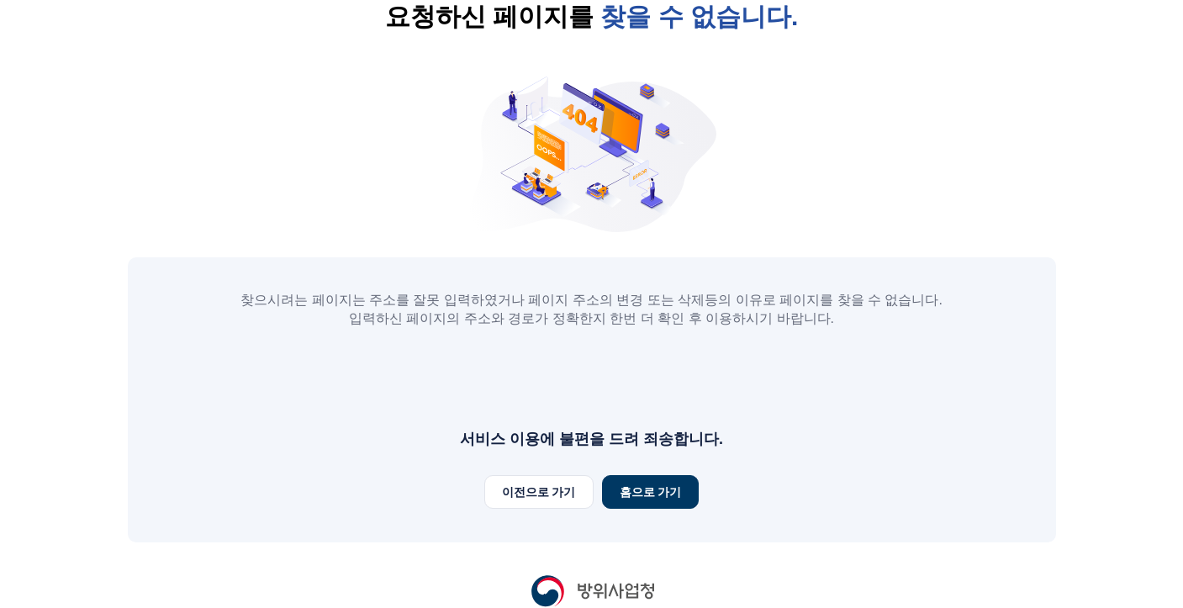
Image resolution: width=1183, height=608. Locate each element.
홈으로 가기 (651, 492)
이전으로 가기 (539, 492)
